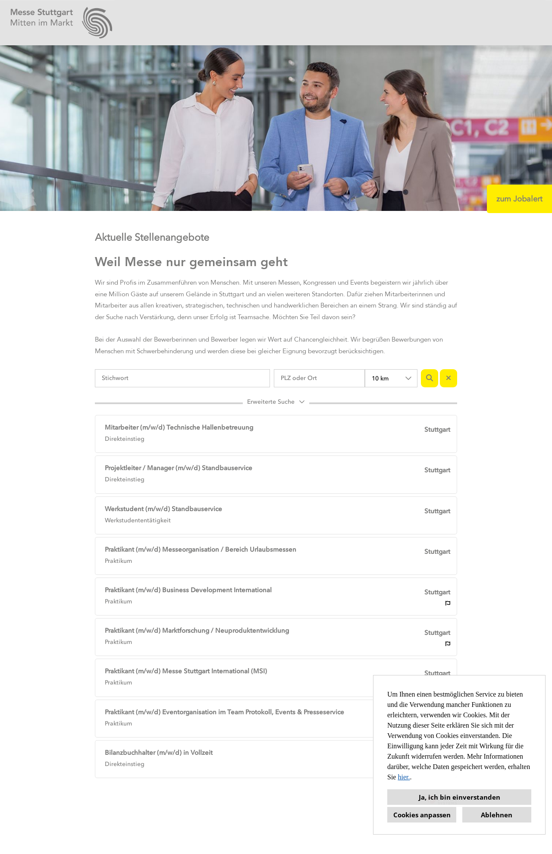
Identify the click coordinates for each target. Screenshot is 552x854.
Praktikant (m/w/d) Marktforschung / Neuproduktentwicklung (197, 630)
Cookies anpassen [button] (422, 814)
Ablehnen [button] (496, 814)
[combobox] (391, 378)
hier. (404, 777)
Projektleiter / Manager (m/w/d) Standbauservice (178, 468)
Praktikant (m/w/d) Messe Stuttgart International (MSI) (186, 671)
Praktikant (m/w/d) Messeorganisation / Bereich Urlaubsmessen (200, 549)
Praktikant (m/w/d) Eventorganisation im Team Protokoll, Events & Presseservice (224, 712)
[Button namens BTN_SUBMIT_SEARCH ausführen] (429, 378)
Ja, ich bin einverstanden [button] (459, 797)
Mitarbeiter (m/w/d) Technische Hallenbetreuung (179, 427)
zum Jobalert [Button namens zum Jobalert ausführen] (519, 199)
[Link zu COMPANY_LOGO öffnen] (61, 22)
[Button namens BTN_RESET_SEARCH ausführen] (448, 378)
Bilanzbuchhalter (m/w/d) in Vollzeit (159, 753)
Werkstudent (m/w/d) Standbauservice (163, 509)
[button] (276, 403)
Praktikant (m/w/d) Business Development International (188, 590)
